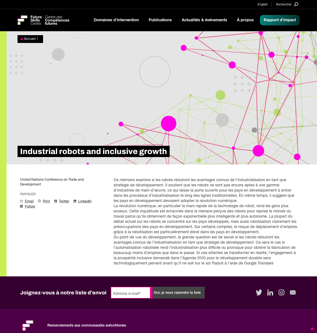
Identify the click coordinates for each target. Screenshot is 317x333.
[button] (311, 328)
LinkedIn (85, 201)
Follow (30, 206)
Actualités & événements (204, 20)
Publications (160, 20)
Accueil (30, 39)
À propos (245, 20)
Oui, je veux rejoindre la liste (177, 292)
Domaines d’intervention (116, 20)
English (263, 4)
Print (46, 201)
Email (29, 201)
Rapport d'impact (280, 20)
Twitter (64, 201)
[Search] (287, 4)
